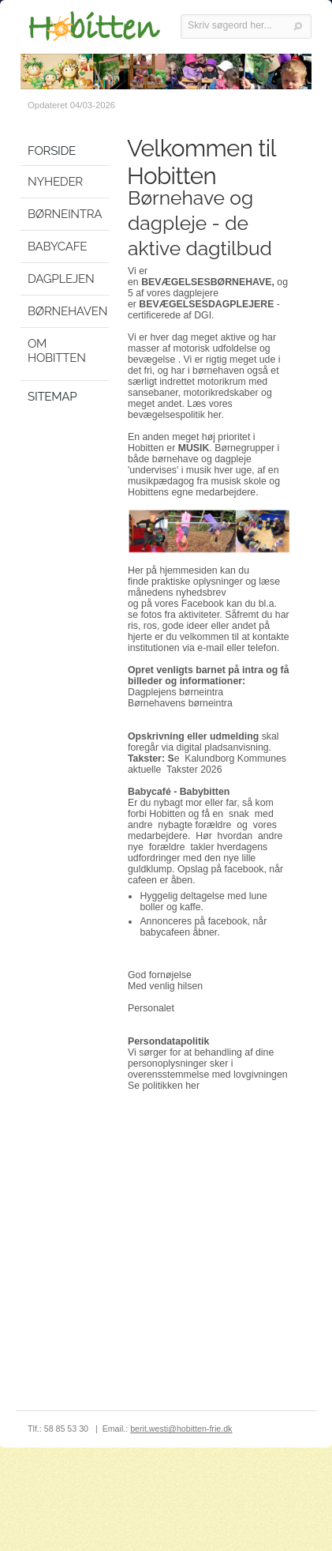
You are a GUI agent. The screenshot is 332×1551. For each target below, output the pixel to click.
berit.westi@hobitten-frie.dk (181, 1428)
